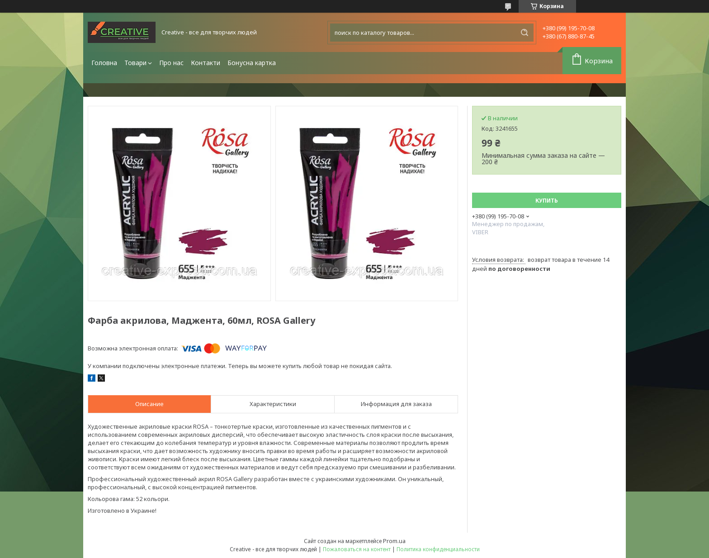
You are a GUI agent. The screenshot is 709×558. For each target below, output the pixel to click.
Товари (135, 62)
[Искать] (524, 33)
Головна (104, 62)
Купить (546, 200)
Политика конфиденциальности (438, 549)
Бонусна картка (251, 62)
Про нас (171, 62)
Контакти (205, 62)
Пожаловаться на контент (357, 549)
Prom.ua (394, 541)
